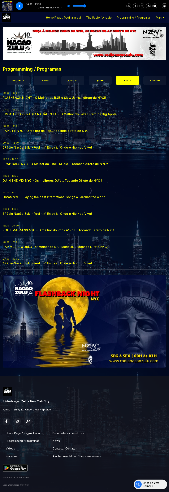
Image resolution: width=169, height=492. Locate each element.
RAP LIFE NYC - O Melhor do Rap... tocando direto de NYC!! (46, 131)
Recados (11, 456)
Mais (160, 17)
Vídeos (10, 448)
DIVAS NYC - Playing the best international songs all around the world (54, 197)
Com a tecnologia (16, 485)
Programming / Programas (134, 17)
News (56, 440)
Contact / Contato (64, 448)
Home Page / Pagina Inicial (63, 17)
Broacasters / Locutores (68, 433)
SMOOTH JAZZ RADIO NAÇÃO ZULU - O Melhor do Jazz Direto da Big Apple (60, 114)
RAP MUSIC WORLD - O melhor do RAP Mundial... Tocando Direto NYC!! (56, 247)
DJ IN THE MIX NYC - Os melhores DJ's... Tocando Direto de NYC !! (52, 180)
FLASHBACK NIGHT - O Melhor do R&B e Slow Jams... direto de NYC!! (54, 98)
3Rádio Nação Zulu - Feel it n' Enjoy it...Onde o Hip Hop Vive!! (48, 214)
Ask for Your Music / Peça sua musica (77, 456)
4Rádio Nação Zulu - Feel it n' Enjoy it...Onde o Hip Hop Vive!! (48, 263)
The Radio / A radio (99, 17)
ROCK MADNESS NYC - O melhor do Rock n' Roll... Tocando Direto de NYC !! (59, 230)
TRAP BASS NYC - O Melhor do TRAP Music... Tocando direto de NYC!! (55, 164)
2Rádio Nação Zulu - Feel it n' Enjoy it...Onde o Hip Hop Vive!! (48, 147)
